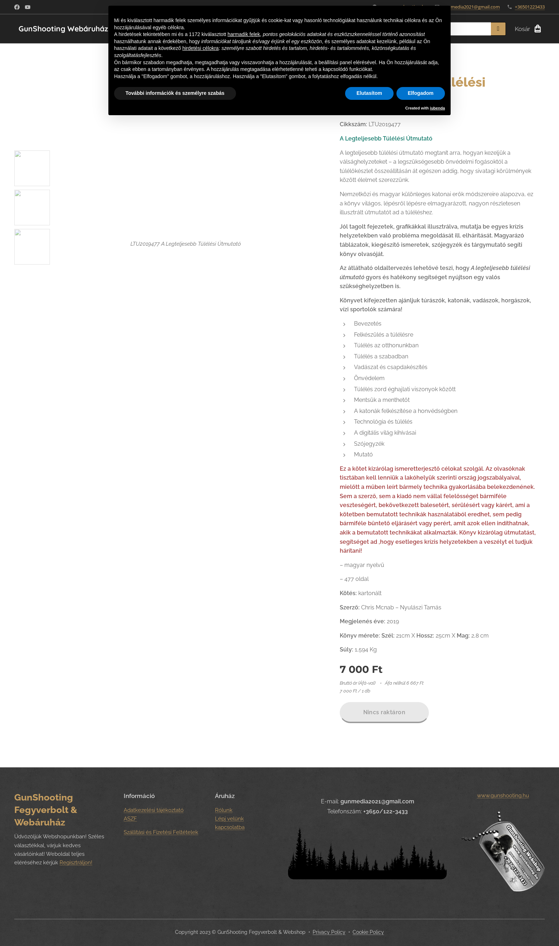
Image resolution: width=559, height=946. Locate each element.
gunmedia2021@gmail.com (471, 7)
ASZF (130, 818)
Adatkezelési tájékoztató (154, 810)
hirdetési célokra (200, 48)
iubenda (437, 108)
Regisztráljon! (76, 863)
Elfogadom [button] (421, 93)
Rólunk (223, 810)
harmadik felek (243, 34)
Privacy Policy (329, 932)
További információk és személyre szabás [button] (175, 93)
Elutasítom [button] (369, 93)
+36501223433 (530, 7)
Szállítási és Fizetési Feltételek (161, 832)
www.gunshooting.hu (503, 795)
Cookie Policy (368, 932)
